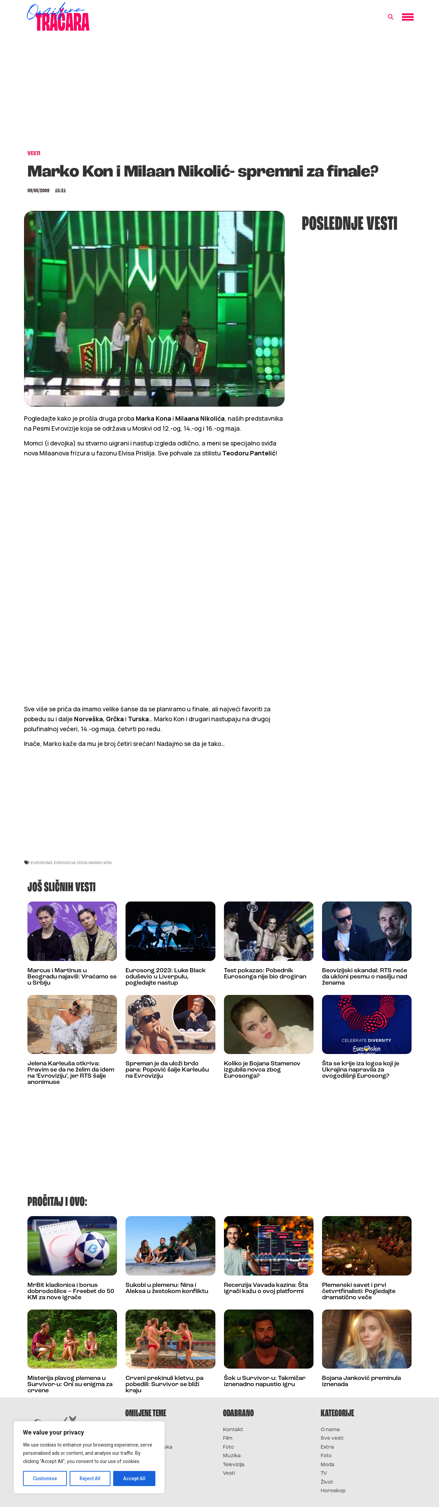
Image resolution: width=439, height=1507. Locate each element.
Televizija (234, 1465)
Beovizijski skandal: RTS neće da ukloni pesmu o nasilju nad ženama (364, 976)
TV (324, 1473)
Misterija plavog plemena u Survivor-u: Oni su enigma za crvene (69, 1384)
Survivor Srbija (144, 1456)
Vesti (229, 1473)
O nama (330, 1429)
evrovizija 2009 (70, 862)
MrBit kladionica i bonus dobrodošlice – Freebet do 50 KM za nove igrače (70, 1291)
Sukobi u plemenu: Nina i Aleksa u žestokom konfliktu (167, 1288)
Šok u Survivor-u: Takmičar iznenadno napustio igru (265, 1381)
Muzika (232, 1456)
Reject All (90, 1478)
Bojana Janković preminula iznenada (361, 1381)
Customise (45, 1478)
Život (327, 1482)
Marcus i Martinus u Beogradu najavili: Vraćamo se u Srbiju (72, 976)
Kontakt (233, 1429)
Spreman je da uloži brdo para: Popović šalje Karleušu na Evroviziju (167, 1070)
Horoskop (333, 1491)
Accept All (134, 1478)
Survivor (136, 1429)
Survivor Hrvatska (149, 1447)
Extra (327, 1447)
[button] (390, 17)
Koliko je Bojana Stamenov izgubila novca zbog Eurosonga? (262, 1070)
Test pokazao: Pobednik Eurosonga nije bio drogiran (265, 973)
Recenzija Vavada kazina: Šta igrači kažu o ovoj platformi (266, 1288)
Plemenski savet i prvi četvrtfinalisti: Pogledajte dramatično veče (358, 1291)
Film (228, 1438)
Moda (327, 1465)
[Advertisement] (219, 94)
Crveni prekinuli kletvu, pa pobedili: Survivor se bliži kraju (164, 1384)
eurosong (41, 862)
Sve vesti (332, 1438)
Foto (228, 1447)
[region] (89, 1457)
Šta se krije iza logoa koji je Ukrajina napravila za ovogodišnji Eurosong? (360, 1070)
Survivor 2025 (143, 1438)
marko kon (99, 862)
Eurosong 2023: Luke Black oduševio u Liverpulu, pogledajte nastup (166, 976)
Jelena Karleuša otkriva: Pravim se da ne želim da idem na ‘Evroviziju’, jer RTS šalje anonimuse (70, 1073)
